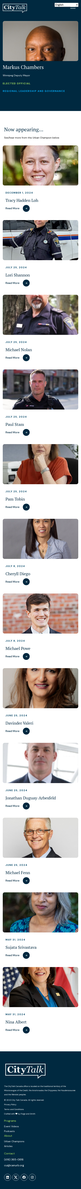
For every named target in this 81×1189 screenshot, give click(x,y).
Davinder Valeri (19, 723)
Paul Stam (14, 424)
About (8, 1136)
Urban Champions (14, 1141)
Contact (9, 1153)
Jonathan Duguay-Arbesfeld (30, 798)
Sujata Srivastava (21, 947)
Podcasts (9, 1131)
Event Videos (11, 1126)
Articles (8, 1146)
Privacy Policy (10, 1104)
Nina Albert (16, 1022)
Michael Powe (17, 648)
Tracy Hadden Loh (21, 200)
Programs (10, 1121)
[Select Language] (66, 5)
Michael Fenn (17, 872)
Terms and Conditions (14, 1109)
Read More (12, 208)
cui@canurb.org (14, 1165)
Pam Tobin (15, 499)
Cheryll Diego (17, 573)
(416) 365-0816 (14, 1159)
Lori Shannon (17, 275)
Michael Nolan (18, 349)
